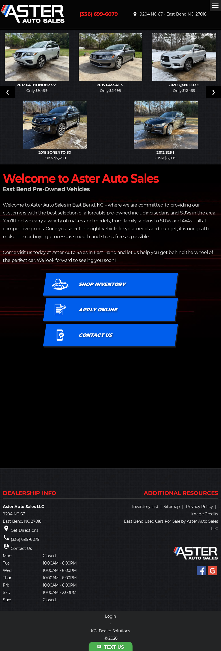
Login (110, 616)
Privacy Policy (199, 506)
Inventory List (145, 506)
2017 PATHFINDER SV (37, 85)
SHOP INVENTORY (102, 284)
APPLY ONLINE (97, 310)
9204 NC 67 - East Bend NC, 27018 (169, 14)
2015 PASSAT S (110, 85)
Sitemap (172, 506)
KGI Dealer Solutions (110, 630)
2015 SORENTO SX (55, 152)
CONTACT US (95, 335)
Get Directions (24, 530)
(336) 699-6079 (99, 14)
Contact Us (21, 548)
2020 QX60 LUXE (184, 85)
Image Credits (204, 514)
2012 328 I (165, 152)
